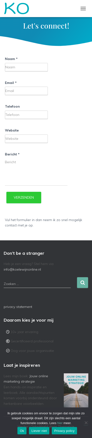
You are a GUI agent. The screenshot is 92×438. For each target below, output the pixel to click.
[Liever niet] (85, 422)
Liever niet (39, 431)
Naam (11, 59)
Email (11, 83)
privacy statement (18, 307)
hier (60, 423)
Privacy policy (64, 431)
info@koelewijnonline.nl (22, 269)
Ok (22, 431)
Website (12, 130)
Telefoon (12, 106)
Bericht (12, 154)
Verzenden (24, 197)
